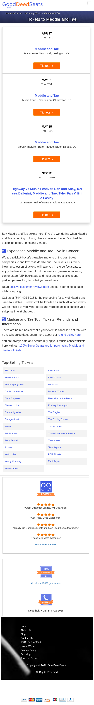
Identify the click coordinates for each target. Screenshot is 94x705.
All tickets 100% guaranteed (46, 583)
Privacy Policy (28, 650)
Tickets (46, 66)
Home (8, 13)
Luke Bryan (54, 370)
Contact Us (27, 638)
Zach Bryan (54, 461)
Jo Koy (8, 447)
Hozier (8, 426)
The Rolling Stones (58, 419)
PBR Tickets (54, 454)
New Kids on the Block (60, 398)
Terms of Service (30, 658)
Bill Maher (10, 370)
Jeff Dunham (11, 433)
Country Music (33, 13)
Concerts (19, 13)
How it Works (28, 646)
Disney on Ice (12, 405)
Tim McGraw (55, 426)
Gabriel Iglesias (13, 412)
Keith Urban (11, 454)
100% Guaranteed (31, 642)
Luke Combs (55, 377)
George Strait (12, 419)
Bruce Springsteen (14, 384)
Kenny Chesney (13, 461)
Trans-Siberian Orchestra (61, 433)
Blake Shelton (12, 377)
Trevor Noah (54, 440)
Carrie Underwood (14, 391)
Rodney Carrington (58, 405)
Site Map (25, 654)
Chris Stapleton (13, 398)
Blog (23, 634)
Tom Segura (54, 447)
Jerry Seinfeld (12, 440)
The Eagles (54, 412)
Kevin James (11, 468)
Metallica (53, 384)
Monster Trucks (56, 391)
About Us (26, 630)
